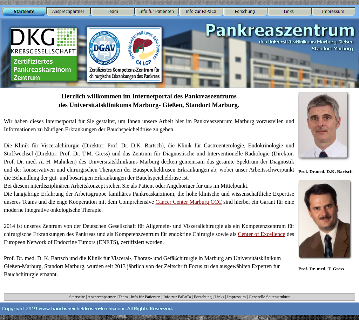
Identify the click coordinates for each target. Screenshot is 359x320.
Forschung (203, 296)
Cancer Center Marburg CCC (189, 202)
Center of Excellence (261, 234)
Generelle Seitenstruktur (269, 296)
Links (219, 296)
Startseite (77, 296)
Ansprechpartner (102, 296)
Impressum (236, 296)
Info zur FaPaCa (177, 296)
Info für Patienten (146, 296)
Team (123, 296)
